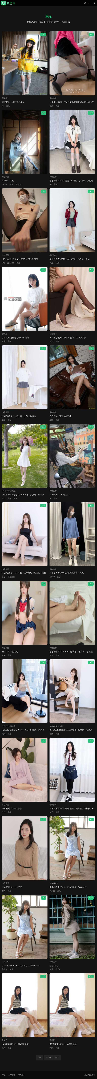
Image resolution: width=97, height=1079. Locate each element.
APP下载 (11, 1075)
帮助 (3, 1075)
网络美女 (5, 98)
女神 (3, 655)
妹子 (3, 420)
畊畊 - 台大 (54, 965)
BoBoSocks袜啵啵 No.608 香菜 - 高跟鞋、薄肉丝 (23, 495)
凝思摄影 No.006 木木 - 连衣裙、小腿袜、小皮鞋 (71, 652)
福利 (3, 734)
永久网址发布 (89, 1075)
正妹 (51, 420)
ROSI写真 (5, 255)
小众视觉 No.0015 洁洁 (12, 887)
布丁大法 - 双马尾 (10, 652)
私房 (51, 106)
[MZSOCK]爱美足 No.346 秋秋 (15, 338)
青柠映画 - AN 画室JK (59, 495)
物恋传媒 (53, 255)
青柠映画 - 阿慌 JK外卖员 (13, 102)
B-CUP (4, 184)
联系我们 (21, 1075)
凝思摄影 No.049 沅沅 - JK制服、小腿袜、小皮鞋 (71, 181)
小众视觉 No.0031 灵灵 (12, 808)
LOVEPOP (53, 883)
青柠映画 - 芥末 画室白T (60, 416)
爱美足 (4, 334)
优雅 (3, 812)
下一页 (48, 1057)
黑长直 (58, 969)
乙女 (3, 498)
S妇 (3, 263)
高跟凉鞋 (11, 577)
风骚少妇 (18, 184)
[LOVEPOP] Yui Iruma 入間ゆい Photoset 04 (68, 887)
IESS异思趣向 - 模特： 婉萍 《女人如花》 (68, 338)
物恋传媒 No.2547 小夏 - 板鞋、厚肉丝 (19, 416)
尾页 (57, 1057)
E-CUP (52, 577)
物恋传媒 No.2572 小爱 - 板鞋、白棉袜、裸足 (70, 259)
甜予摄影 (53, 805)
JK (3, 106)
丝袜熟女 (10, 263)
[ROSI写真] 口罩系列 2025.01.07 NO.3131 (20, 259)
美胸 (9, 498)
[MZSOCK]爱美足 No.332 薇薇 (15, 1044)
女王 (51, 341)
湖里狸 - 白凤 (8, 181)
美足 (8, 106)
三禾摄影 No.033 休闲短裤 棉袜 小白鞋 (67, 573)
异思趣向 (53, 334)
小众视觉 (5, 805)
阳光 (57, 263)
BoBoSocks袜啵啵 (9, 491)
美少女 (52, 891)
